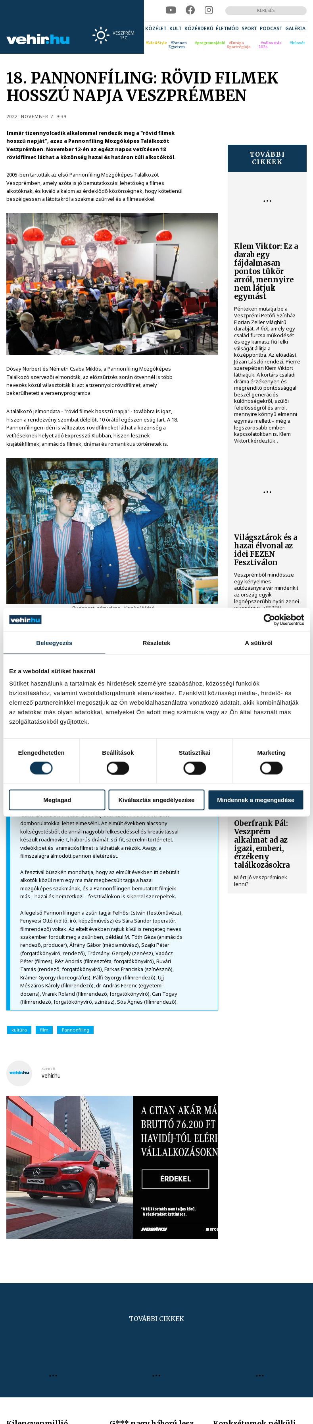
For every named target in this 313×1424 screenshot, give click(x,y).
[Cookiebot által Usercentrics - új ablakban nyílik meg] (269, 620)
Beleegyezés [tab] (54, 642)
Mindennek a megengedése (255, 800)
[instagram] (209, 10)
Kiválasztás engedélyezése (157, 800)
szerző (48, 1069)
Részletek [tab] (156, 642)
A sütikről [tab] (259, 642)
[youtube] (170, 10)
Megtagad (57, 800)
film (44, 1030)
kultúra (19, 1030)
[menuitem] (156, 29)
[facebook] (190, 10)
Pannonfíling (75, 1030)
